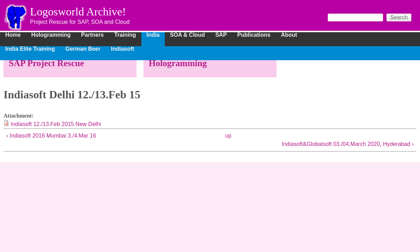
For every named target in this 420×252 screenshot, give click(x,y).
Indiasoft (122, 49)
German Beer (83, 49)
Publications (254, 35)
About (289, 35)
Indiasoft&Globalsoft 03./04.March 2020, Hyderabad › (348, 144)
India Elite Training (30, 49)
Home (13, 35)
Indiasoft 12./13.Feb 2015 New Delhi (55, 124)
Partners (92, 35)
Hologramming (51, 35)
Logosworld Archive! (78, 11)
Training (125, 35)
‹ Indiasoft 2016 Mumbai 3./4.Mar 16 (51, 136)
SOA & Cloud (187, 35)
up (228, 136)
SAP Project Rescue (46, 63)
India (153, 35)
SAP (221, 35)
